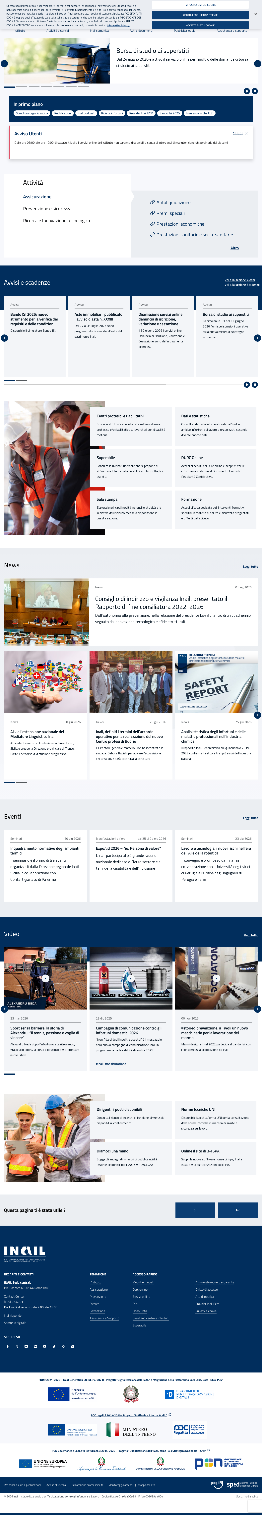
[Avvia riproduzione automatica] (247, 91)
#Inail (100, 1066)
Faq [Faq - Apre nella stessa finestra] (135, 1306)
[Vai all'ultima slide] (4, 63)
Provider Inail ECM (141, 113)
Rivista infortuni (112, 113)
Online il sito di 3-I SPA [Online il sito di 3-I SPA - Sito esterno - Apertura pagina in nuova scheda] (200, 1153)
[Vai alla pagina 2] (21, 385)
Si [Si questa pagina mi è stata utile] (195, 1212)
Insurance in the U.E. (199, 113)
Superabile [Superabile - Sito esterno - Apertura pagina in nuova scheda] (106, 462)
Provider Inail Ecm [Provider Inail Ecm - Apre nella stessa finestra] (207, 1306)
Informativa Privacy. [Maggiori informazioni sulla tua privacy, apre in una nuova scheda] (118, 25)
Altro (234, 248)
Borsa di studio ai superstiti (152, 50)
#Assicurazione (116, 1066)
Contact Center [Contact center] (14, 1298)
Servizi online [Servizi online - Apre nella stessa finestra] (141, 1299)
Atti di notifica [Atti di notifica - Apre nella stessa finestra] (204, 1299)
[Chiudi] (255, 14)
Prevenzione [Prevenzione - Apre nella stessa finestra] (98, 1299)
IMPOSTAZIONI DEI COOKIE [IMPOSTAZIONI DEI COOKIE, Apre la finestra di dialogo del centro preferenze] (200, 5)
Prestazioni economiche (180, 223)
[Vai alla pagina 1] (9, 385)
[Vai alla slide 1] (9, 87)
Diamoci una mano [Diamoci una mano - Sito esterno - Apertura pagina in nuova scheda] (112, 1153)
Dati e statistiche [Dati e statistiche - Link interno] (195, 420)
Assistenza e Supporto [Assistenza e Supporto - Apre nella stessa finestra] (104, 1320)
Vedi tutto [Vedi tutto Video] (251, 938)
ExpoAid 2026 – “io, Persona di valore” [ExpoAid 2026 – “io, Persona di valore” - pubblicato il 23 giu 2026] (129, 851)
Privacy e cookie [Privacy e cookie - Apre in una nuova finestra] (206, 1313)
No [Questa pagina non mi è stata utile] (238, 1212)
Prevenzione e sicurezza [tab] (47, 208)
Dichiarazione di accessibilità (87, 1487)
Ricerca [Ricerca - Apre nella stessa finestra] (94, 1306)
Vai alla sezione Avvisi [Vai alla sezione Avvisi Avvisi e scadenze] (240, 279)
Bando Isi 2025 (170, 113)
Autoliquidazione (174, 202)
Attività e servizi (57, 30)
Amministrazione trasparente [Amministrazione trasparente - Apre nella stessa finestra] (214, 1284)
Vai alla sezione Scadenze (242, 284)
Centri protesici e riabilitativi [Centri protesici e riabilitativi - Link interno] (120, 420)
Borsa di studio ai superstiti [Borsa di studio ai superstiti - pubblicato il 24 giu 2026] (228, 314)
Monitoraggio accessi (120, 1487)
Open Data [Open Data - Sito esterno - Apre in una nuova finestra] (140, 1313)
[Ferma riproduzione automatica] (255, 91)
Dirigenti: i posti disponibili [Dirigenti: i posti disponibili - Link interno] (119, 1111)
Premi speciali (171, 213)
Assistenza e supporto (232, 30)
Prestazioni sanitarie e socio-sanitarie (195, 234)
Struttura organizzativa (32, 113)
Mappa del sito (146, 1487)
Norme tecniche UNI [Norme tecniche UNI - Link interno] (198, 1111)
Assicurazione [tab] (37, 196)
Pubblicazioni (62, 113)
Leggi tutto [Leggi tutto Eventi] (250, 821)
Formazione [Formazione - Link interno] (191, 504)
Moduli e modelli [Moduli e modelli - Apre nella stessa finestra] (143, 1284)
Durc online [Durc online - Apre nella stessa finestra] (140, 1291)
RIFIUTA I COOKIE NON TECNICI (200, 15)
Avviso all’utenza (56, 1487)
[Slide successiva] (257, 63)
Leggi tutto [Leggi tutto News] (250, 571)
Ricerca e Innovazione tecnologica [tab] (56, 220)
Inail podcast (86, 113)
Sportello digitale (15, 1325)
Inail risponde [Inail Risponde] (13, 1317)
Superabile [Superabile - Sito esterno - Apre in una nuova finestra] (139, 1327)
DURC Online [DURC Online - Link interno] (192, 462)
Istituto (20, 30)
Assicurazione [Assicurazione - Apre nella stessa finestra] (99, 1291)
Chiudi (240, 133)
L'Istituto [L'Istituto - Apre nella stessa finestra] (95, 1284)
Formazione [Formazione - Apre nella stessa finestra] (97, 1313)
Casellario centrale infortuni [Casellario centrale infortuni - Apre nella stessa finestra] (151, 1320)
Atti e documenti (141, 30)
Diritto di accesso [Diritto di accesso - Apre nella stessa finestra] (206, 1291)
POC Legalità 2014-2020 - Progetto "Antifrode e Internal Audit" (129, 1418)
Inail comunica (99, 30)
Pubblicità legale (184, 30)
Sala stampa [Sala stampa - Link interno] (107, 504)
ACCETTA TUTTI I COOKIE (200, 25)
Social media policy (247, 1499)
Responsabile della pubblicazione (22, 1487)
